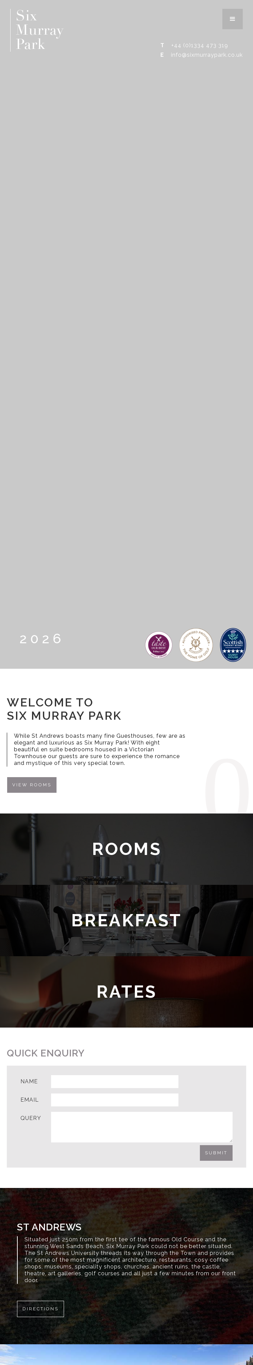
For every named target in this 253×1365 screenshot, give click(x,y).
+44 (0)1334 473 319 (199, 45)
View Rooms (31, 784)
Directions (40, 1308)
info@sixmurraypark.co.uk (207, 55)
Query (30, 1118)
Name (29, 1081)
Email (29, 1100)
